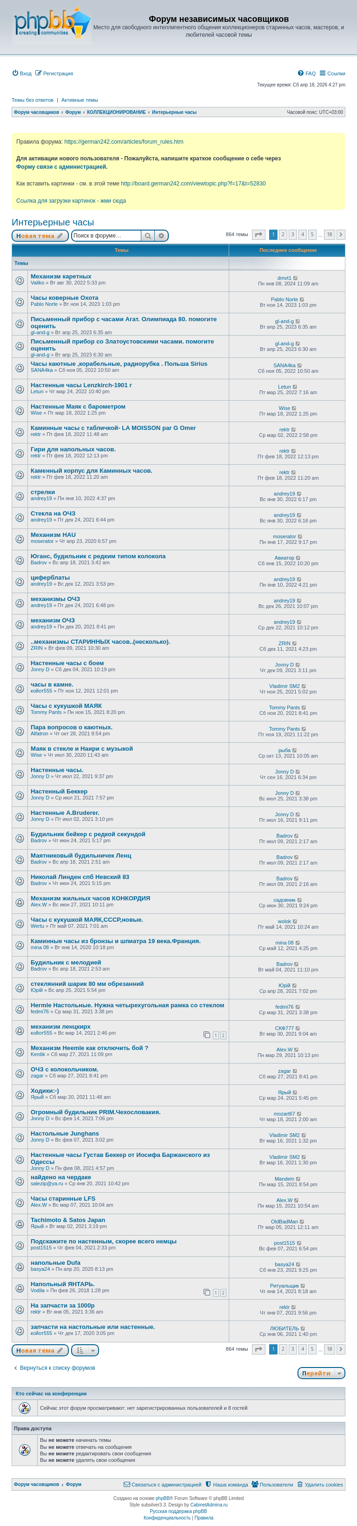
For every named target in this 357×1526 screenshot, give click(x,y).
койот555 (41, 691)
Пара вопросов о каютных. (71, 727)
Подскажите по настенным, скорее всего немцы (104, 1241)
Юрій (37, 990)
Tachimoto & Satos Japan (68, 1219)
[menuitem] (22, 73)
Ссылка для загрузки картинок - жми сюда (71, 201)
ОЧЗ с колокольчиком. (65, 1069)
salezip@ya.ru (47, 1183)
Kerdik (38, 1054)
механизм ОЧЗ (53, 620)
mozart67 (284, 1113)
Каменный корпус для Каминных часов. (91, 470)
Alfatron (39, 733)
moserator (42, 541)
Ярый (37, 1097)
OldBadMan (284, 1221)
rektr (36, 434)
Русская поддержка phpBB (178, 1511)
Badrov (39, 562)
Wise (36, 413)
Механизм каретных (61, 276)
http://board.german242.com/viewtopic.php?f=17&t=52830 (193, 183)
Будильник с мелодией (66, 962)
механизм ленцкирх (61, 1026)
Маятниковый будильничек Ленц (81, 855)
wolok (284, 921)
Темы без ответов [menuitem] (32, 100)
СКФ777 (284, 1028)
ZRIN (37, 648)
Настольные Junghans (65, 1133)
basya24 (40, 1269)
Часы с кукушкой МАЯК (66, 705)
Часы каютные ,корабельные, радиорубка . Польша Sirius (119, 363)
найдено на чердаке (61, 1177)
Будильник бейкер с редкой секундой (88, 834)
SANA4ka (42, 370)
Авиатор (284, 558)
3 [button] (292, 234)
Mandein (284, 1179)
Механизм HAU (53, 534)
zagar (37, 1075)
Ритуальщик (284, 1285)
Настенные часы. (57, 769)
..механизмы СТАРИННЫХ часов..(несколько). (100, 641)
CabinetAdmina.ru (209, 1504)
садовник (285, 900)
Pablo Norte (44, 304)
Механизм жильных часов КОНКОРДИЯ (90, 898)
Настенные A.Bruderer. (65, 812)
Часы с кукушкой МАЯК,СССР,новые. (87, 919)
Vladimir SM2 (284, 686)
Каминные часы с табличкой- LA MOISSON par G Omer (113, 427)
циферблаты (50, 577)
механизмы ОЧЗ (55, 598)
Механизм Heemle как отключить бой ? (89, 1047)
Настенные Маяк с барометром (78, 406)
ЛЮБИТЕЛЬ (284, 1328)
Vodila (38, 1290)
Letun (37, 391)
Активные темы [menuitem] (79, 100)
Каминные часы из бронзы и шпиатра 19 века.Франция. (116, 941)
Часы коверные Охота (65, 297)
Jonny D (40, 669)
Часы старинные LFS (63, 1198)
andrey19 (41, 498)
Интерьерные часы (53, 222)
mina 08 (40, 947)
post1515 (41, 1247)
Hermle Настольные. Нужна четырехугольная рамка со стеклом (128, 1005)
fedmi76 (40, 1011)
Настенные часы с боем (67, 663)
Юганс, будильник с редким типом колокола (98, 556)
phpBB (163, 1498)
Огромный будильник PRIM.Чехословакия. (96, 1112)
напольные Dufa (55, 1262)
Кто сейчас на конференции (51, 1393)
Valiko (37, 282)
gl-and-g (40, 332)
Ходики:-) (45, 1090)
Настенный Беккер (59, 791)
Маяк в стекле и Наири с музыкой (82, 748)
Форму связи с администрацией (61, 167)
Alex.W (39, 904)
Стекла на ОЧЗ (53, 513)
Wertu (37, 926)
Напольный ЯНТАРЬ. (63, 1284)
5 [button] (312, 234)
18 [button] (329, 234)
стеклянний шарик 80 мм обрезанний (87, 983)
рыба (284, 750)
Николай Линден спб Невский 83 (80, 876)
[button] (258, 235)
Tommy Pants (46, 712)
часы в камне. (52, 684)
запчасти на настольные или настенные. (93, 1326)
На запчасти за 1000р (63, 1305)
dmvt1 (284, 278)
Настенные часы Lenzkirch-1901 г (81, 385)
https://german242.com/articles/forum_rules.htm (123, 142)
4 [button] (302, 234)
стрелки (43, 492)
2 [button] (283, 234)
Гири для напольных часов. (73, 449)
